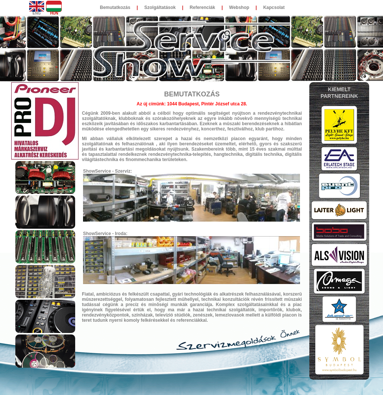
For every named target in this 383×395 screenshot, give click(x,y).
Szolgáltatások (160, 7)
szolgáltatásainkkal (257, 304)
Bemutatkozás (115, 7)
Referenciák (202, 7)
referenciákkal (192, 320)
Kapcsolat (274, 7)
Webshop (239, 7)
